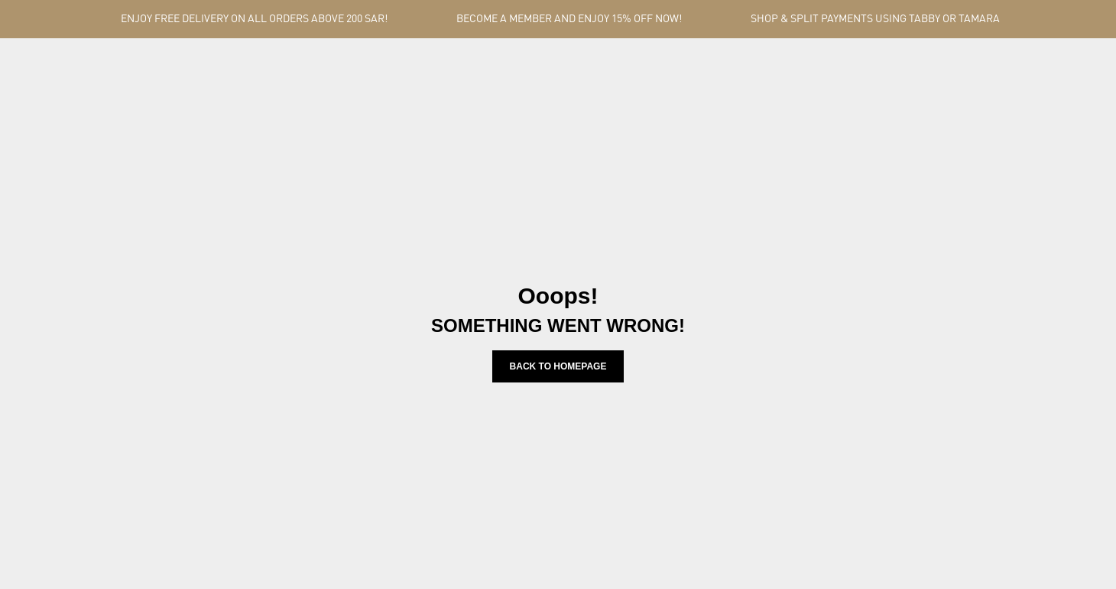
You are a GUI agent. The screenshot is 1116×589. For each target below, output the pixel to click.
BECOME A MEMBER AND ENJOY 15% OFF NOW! (569, 19)
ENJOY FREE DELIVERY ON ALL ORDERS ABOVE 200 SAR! (254, 19)
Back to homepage (558, 366)
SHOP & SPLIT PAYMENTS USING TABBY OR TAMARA (875, 19)
